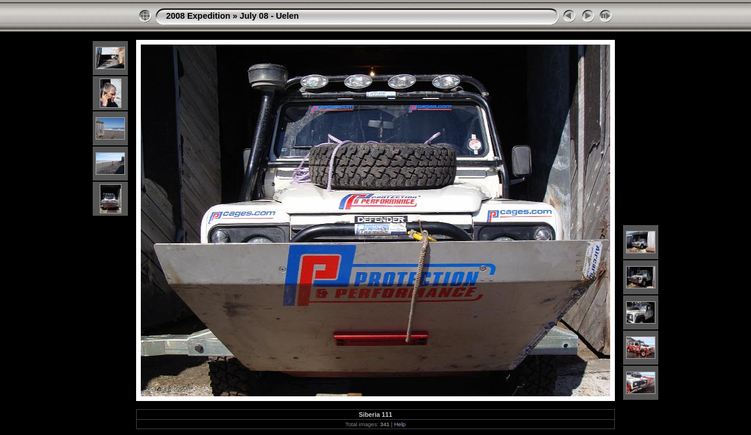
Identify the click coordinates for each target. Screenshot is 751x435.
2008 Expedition (198, 16)
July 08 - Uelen (269, 16)
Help (400, 424)
